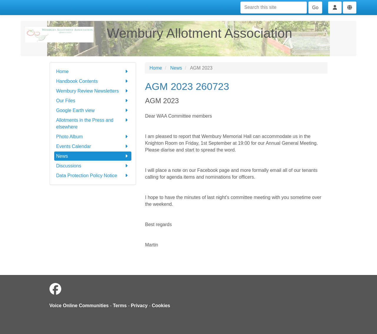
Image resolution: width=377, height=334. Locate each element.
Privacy (139, 305)
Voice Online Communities (79, 305)
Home (93, 71)
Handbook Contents (93, 81)
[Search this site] (273, 7)
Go (315, 7)
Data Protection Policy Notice (93, 175)
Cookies (161, 305)
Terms (120, 305)
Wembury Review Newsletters (93, 91)
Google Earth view (93, 110)
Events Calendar (93, 146)
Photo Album (93, 136)
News (93, 156)
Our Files (93, 100)
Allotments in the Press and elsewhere (93, 123)
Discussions (93, 165)
